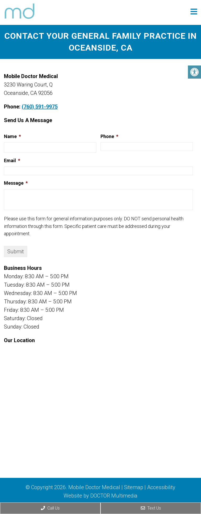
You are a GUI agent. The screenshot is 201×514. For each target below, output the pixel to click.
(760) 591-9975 (40, 106)
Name (12, 136)
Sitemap (133, 487)
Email (12, 160)
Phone (109, 136)
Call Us (50, 508)
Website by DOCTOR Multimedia (100, 495)
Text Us (151, 508)
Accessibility (161, 487)
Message (16, 183)
